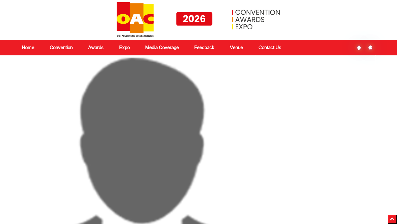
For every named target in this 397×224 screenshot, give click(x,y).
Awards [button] (96, 47)
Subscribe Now (304, 179)
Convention (93, 159)
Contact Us (269, 47)
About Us (31, 159)
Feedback (152, 167)
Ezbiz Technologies (243, 206)
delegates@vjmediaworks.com (56, 206)
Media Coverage (162, 47)
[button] (392, 219)
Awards (89, 167)
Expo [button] (124, 47)
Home (28, 47)
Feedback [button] (204, 47)
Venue (236, 47)
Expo (87, 174)
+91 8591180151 (120, 206)
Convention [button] (61, 47)
